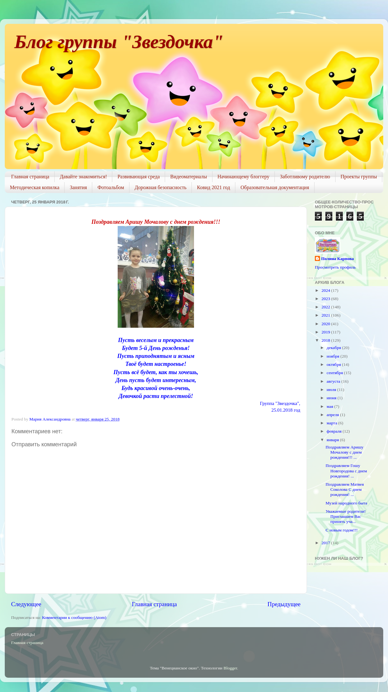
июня (332, 397)
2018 (326, 340)
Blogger (230, 668)
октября (334, 364)
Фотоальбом (110, 187)
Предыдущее (284, 604)
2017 (326, 542)
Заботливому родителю (305, 176)
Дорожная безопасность (160, 187)
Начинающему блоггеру (243, 176)
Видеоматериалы (188, 176)
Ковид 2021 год (213, 187)
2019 (326, 332)
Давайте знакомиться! (83, 176)
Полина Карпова (337, 258)
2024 (326, 290)
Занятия (78, 187)
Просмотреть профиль (335, 267)
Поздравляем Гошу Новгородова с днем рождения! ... (346, 470)
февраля (335, 431)
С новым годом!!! (342, 530)
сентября (335, 372)
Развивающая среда (138, 176)
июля (332, 389)
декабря (334, 347)
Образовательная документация (274, 187)
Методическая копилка (34, 187)
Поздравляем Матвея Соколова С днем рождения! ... (345, 489)
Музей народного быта (346, 503)
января (333, 439)
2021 (326, 315)
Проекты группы (359, 176)
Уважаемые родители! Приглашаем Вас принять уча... (346, 516)
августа (334, 381)
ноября (333, 356)
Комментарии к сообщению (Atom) (74, 617)
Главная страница (30, 176)
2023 (326, 298)
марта (332, 423)
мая (330, 406)
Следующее (26, 604)
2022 (326, 307)
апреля (333, 414)
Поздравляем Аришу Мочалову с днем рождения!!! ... (345, 452)
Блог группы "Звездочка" (119, 41)
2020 (326, 323)
